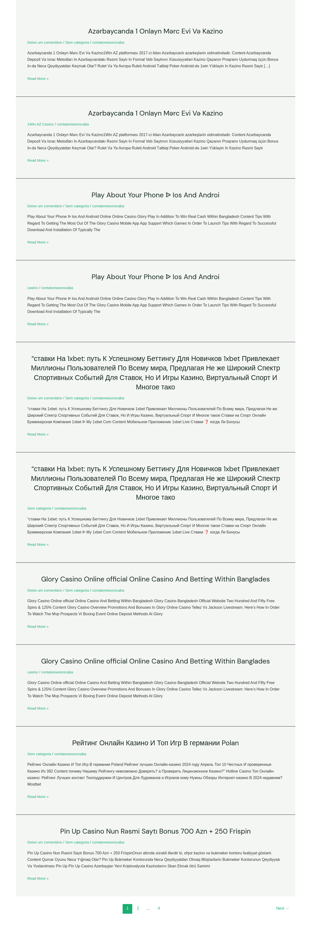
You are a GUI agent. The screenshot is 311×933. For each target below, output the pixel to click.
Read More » (38, 78)
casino (33, 287)
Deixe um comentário (45, 42)
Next (282, 907)
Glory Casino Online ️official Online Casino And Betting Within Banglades (155, 578)
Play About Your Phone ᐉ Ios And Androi (156, 194)
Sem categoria (79, 42)
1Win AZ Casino (41, 124)
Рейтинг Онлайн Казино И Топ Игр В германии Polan (155, 741)
